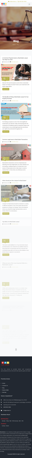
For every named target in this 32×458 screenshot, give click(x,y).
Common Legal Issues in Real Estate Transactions (15, 140)
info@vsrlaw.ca (12, 1)
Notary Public (5, 390)
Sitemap (3, 392)
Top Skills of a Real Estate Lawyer (10, 222)
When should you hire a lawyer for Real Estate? (14, 181)
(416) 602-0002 (22, 1)
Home (14, 44)
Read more (5, 89)
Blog (2, 388)
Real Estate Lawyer (14, 62)
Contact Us (4, 385)
